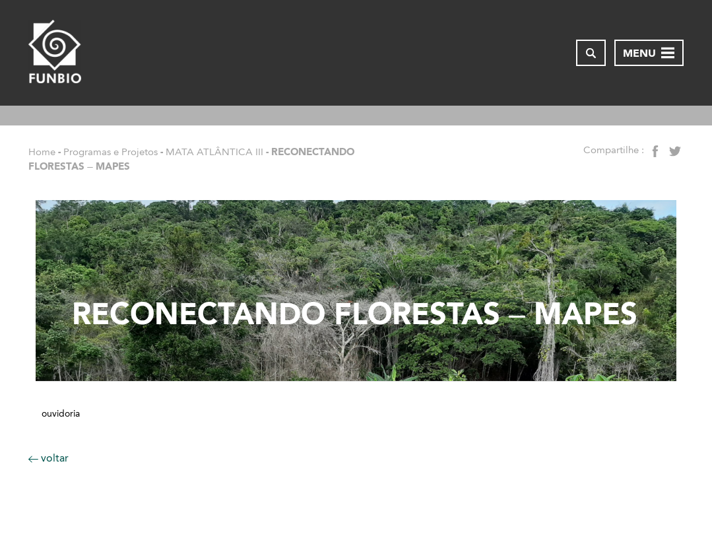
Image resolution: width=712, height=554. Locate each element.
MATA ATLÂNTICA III (214, 152)
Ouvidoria (61, 414)
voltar (48, 458)
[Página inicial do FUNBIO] (54, 53)
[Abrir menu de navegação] (649, 53)
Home (41, 152)
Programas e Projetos (110, 152)
